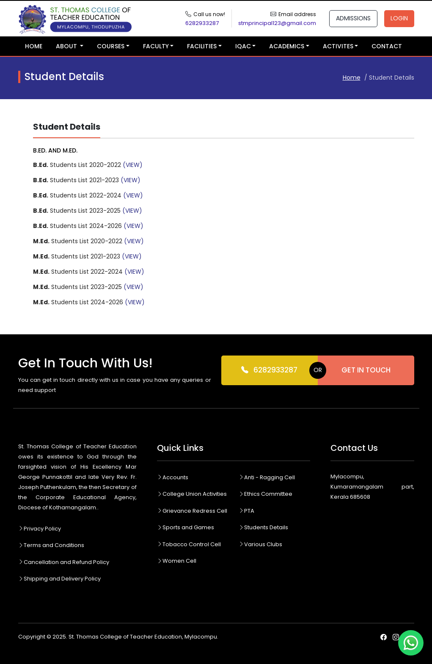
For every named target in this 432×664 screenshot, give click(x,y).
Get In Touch (366, 370)
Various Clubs (260, 544)
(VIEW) (133, 165)
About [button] (67, 46)
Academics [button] (286, 46)
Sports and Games (185, 527)
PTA (246, 511)
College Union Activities (192, 494)
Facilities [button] (202, 46)
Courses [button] (110, 46)
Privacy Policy (39, 529)
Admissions (353, 18)
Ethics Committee (265, 494)
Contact (386, 46)
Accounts (172, 477)
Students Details (263, 527)
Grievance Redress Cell (192, 511)
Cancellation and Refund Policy (63, 562)
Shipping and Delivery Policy (59, 579)
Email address (297, 14)
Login (399, 18)
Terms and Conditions (51, 545)
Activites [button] (338, 46)
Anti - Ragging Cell (267, 477)
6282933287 (269, 370)
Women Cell (176, 561)
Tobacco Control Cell (189, 544)
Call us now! (209, 14)
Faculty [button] (156, 46)
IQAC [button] (243, 46)
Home (33, 46)
